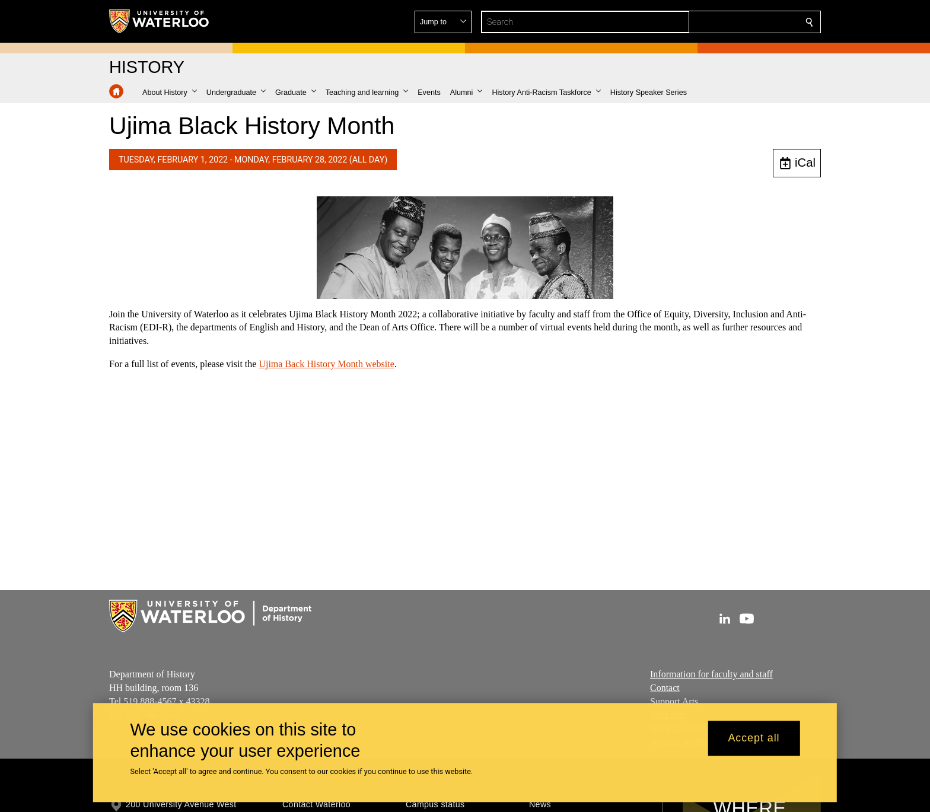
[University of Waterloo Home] (159, 21)
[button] (723, 22)
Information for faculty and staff (711, 674)
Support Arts (674, 701)
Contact (665, 688)
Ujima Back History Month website (326, 364)
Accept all (753, 738)
